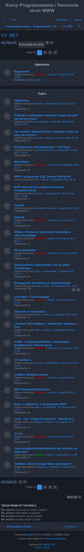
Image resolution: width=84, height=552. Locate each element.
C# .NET (9, 35)
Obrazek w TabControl (29, 311)
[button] (55, 53)
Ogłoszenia (34, 79)
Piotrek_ (39, 193)
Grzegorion (41, 466)
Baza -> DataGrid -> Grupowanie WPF (40, 404)
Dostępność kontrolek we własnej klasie (42, 283)
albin (37, 330)
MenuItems (22, 161)
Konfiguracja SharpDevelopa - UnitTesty (42, 147)
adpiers (39, 103)
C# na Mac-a (22, 360)
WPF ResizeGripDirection (32, 389)
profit (37, 271)
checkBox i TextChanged (31, 296)
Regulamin (21, 71)
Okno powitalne (25, 250)
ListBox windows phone (31, 374)
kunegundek (41, 121)
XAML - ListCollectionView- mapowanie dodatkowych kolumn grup (41, 343)
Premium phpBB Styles (54, 538)
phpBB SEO (49, 544)
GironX (38, 363)
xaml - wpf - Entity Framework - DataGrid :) (44, 419)
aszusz (39, 454)
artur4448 (40, 208)
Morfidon (40, 74)
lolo (37, 179)
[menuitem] (12, 19)
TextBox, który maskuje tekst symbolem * (43, 463)
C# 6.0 (18, 433)
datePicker (21, 100)
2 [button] (44, 52)
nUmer (38, 138)
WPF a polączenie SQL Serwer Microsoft (42, 176)
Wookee (39, 422)
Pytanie (19, 205)
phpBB (30, 534)
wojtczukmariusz (44, 150)
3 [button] (50, 52)
